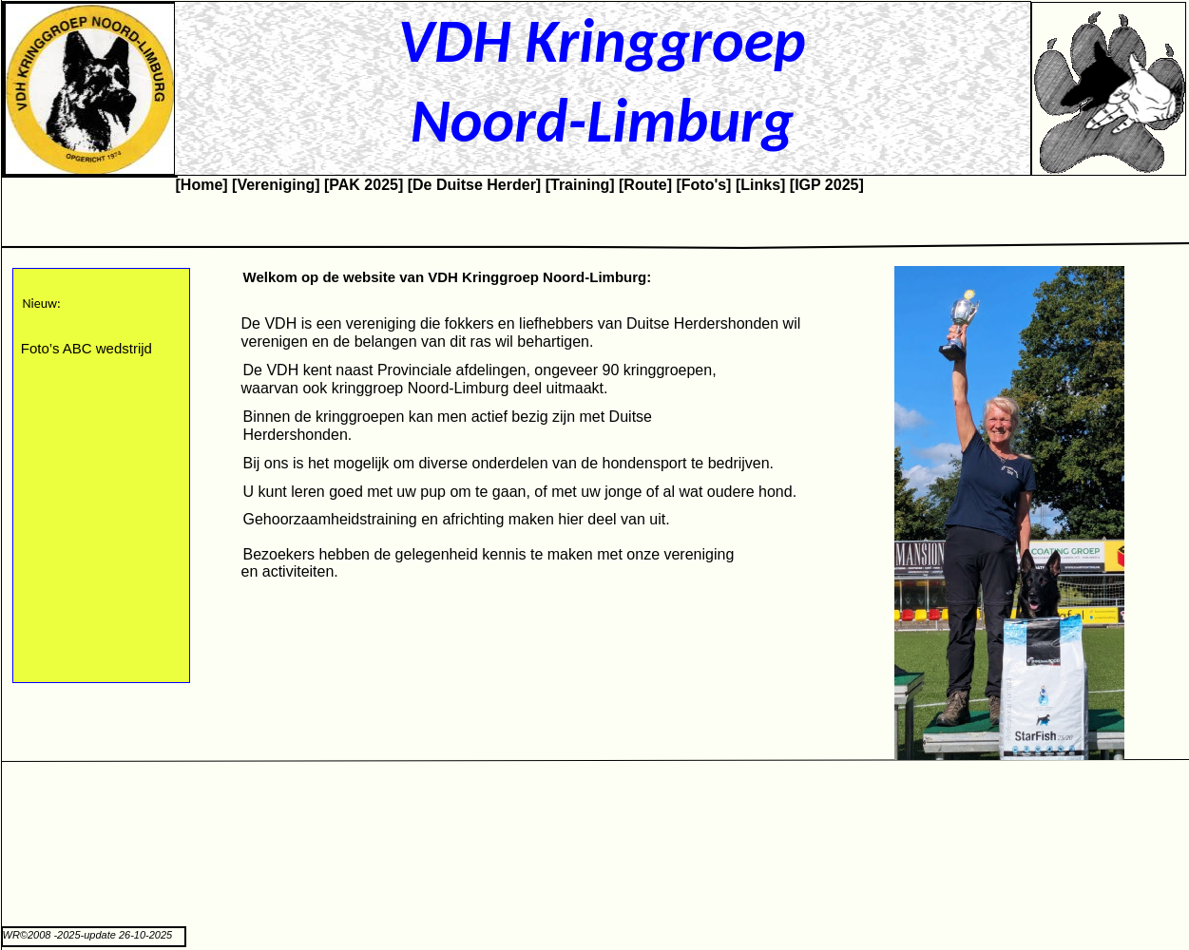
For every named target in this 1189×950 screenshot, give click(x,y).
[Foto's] (703, 185)
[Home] (202, 185)
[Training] (580, 185)
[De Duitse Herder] (474, 185)
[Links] (760, 185)
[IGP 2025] (827, 185)
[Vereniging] (275, 185)
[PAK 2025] (363, 185)
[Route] (645, 185)
